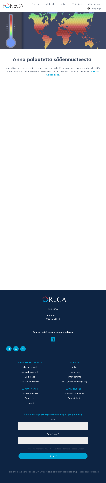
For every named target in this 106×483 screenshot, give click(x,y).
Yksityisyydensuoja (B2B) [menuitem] (74, 381)
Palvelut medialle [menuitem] (30, 367)
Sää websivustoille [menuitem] (30, 371)
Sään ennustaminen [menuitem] (74, 393)
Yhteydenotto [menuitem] (74, 376)
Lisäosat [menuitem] (30, 403)
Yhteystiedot (94, 4)
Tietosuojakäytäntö (88, 471)
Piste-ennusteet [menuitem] (30, 393)
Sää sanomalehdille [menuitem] (29, 381)
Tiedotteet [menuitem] (74, 371)
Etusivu (35, 4)
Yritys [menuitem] (74, 367)
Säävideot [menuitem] (30, 376)
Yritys (63, 4)
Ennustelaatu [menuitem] (74, 398)
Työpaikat (77, 4)
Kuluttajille (50, 4)
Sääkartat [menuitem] (30, 398)
